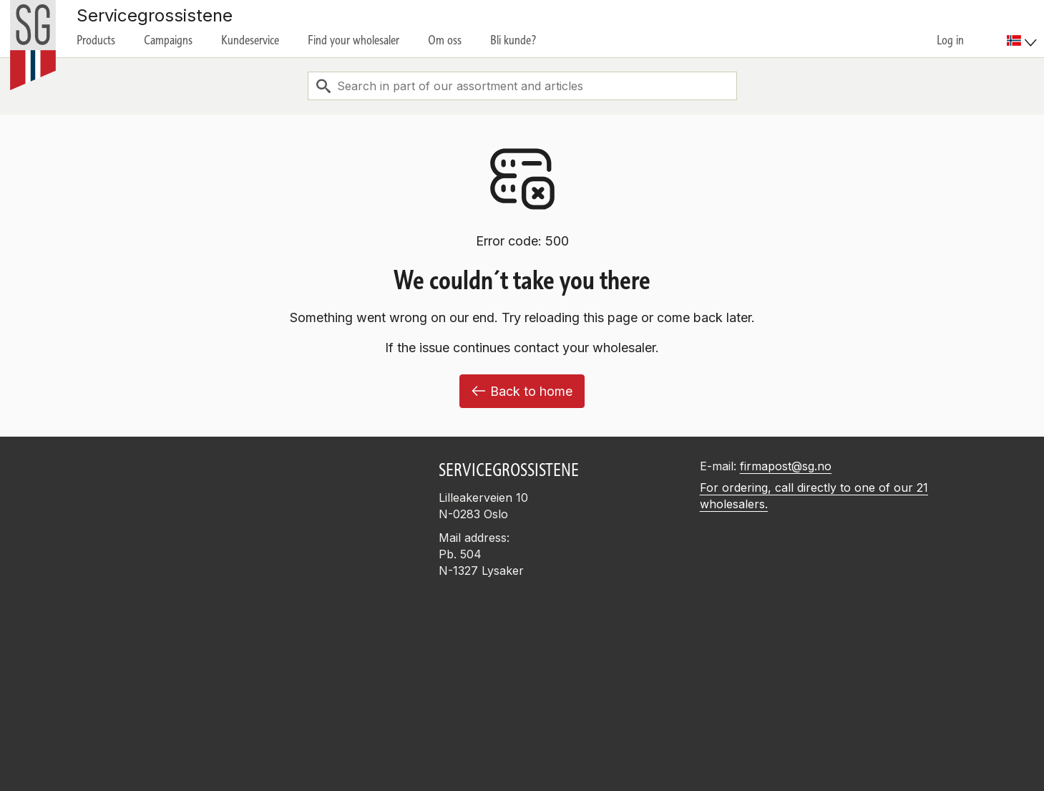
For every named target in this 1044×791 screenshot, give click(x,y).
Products (96, 40)
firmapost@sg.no (785, 466)
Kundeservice (250, 40)
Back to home (522, 391)
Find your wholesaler (353, 40)
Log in (950, 40)
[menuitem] (1023, 28)
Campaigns (168, 40)
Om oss (445, 40)
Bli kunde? (513, 40)
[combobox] (522, 86)
